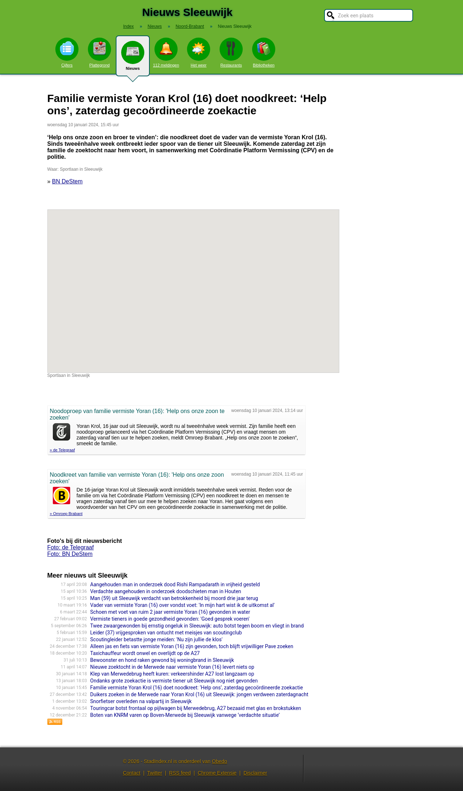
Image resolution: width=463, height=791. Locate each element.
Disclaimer (255, 773)
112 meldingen (166, 52)
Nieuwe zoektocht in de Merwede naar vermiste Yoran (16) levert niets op (172, 667)
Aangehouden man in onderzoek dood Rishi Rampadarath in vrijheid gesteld (175, 584)
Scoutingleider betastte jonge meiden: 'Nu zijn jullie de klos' (156, 639)
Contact (131, 773)
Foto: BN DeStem (70, 554)
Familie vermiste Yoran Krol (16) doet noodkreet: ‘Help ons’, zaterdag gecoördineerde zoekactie (196, 687)
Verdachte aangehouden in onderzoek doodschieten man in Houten (165, 591)
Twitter (154, 773)
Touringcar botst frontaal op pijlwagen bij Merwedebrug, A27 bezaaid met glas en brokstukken (195, 708)
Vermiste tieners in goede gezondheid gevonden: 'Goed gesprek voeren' (169, 619)
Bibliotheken (263, 52)
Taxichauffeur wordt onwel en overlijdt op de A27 (145, 653)
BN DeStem (67, 181)
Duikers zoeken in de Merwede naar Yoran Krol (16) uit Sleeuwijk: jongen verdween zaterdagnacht (199, 694)
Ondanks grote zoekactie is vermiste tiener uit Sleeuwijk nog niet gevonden (174, 681)
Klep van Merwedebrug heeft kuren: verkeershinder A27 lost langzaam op (172, 674)
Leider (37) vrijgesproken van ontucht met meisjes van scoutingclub (166, 632)
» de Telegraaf (62, 450)
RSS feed (180, 773)
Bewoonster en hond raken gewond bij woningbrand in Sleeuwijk (162, 660)
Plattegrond (99, 52)
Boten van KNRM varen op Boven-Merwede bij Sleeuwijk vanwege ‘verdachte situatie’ (185, 715)
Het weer (198, 52)
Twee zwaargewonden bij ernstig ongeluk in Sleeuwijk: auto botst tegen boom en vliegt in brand (196, 626)
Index (128, 26)
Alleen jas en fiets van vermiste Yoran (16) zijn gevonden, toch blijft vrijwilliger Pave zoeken (191, 646)
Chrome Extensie (216, 773)
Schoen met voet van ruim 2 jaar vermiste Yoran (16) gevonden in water (170, 612)
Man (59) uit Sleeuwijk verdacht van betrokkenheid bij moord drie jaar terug (174, 598)
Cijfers (66, 52)
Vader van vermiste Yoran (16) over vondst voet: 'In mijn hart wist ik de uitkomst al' (182, 605)
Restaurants (231, 52)
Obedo (219, 761)
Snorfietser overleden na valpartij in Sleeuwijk (141, 701)
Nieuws (132, 58)
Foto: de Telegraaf (70, 547)
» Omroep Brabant (66, 513)
